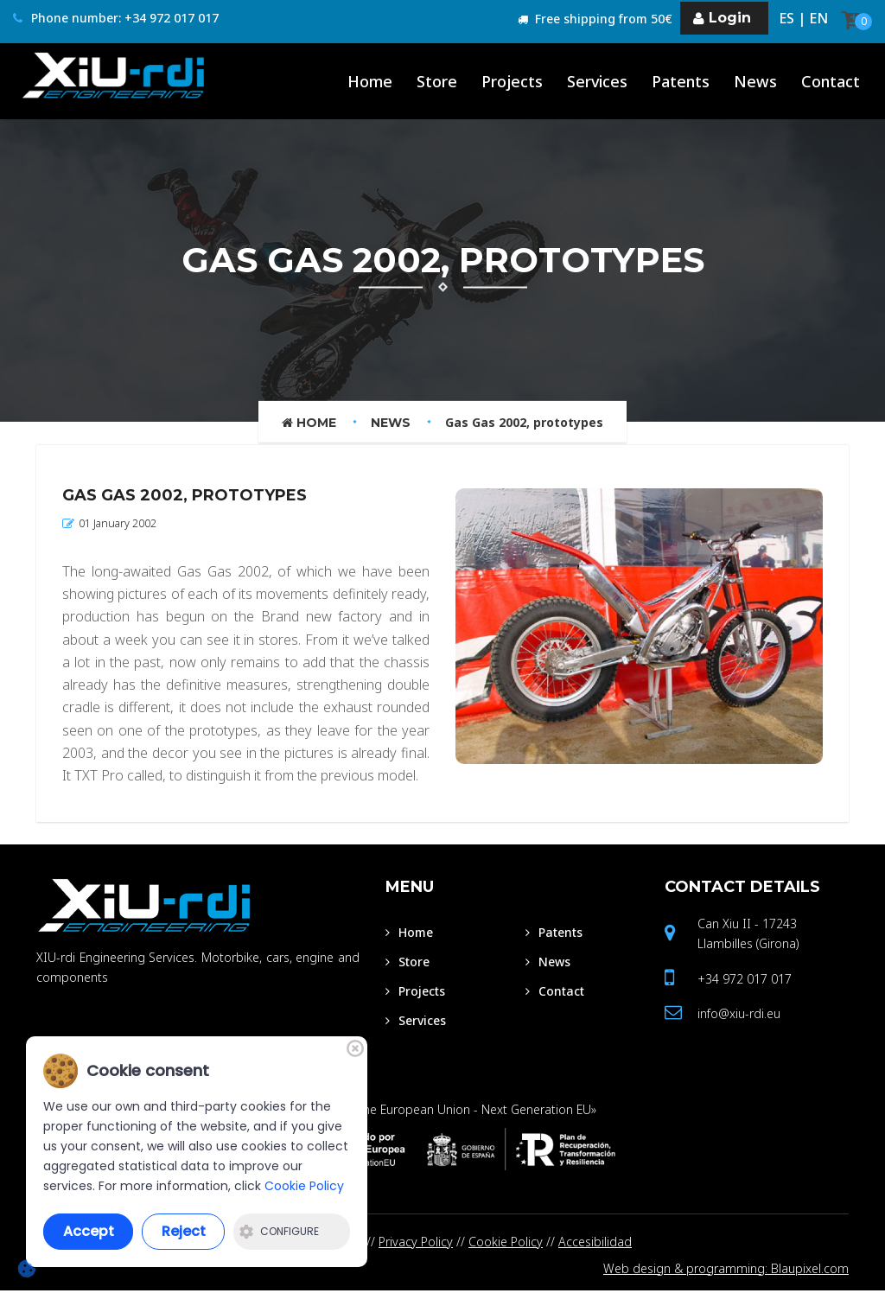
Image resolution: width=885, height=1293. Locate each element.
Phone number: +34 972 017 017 (116, 19)
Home (309, 422)
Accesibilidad (595, 1241)
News (391, 422)
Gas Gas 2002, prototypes (524, 422)
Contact (742, 887)
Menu (409, 887)
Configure (279, 1231)
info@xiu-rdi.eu (738, 1014)
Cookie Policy (505, 1241)
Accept (88, 1231)
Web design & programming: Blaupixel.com (726, 1270)
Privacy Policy (416, 1241)
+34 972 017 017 (744, 979)
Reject (184, 1231)
